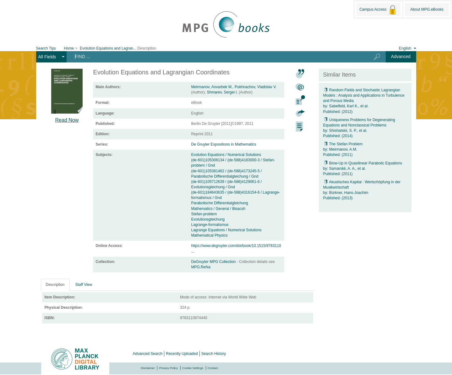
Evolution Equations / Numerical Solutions (226, 155)
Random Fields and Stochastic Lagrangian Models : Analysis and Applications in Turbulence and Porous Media (364, 95)
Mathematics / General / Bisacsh (218, 208)
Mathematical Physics (209, 235)
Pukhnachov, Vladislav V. (255, 87)
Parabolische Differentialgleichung (219, 203)
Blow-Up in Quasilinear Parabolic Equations (362, 163)
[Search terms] (215, 56)
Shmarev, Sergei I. (222, 92)
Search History (213, 353)
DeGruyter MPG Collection (214, 262)
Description (55, 284)
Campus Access (378, 10)
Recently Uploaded (182, 353)
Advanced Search (148, 353)
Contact (213, 368)
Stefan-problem (204, 214)
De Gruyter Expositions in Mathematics (223, 144)
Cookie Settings (192, 368)
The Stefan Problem (343, 144)
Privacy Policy (168, 368)
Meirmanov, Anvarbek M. (211, 87)
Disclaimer (148, 368)
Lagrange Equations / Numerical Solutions (226, 230)
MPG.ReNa (200, 267)
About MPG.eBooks (426, 9)
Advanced (401, 56)
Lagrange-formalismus (209, 224)
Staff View (83, 284)
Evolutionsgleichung (208, 219)
